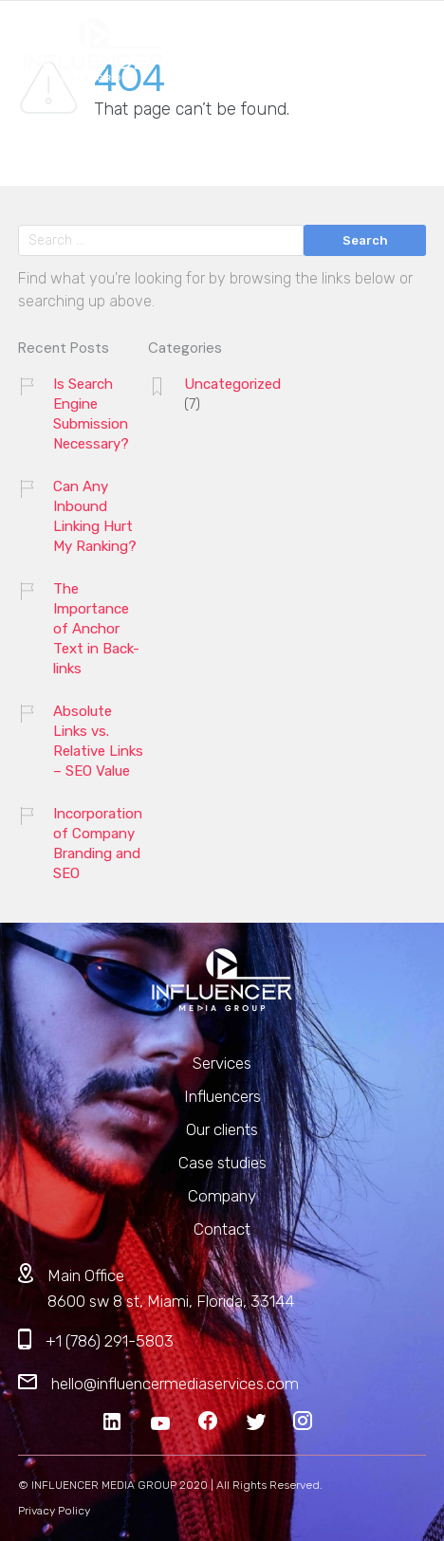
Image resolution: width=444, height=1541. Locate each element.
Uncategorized (232, 384)
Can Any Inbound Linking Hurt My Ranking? (95, 516)
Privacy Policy (54, 1510)
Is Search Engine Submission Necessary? (91, 414)
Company (222, 1195)
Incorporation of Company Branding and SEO (97, 843)
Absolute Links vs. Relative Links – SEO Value (98, 741)
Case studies (222, 1162)
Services (222, 1063)
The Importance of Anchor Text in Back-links (96, 628)
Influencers (222, 1096)
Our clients (222, 1129)
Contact (222, 1229)
